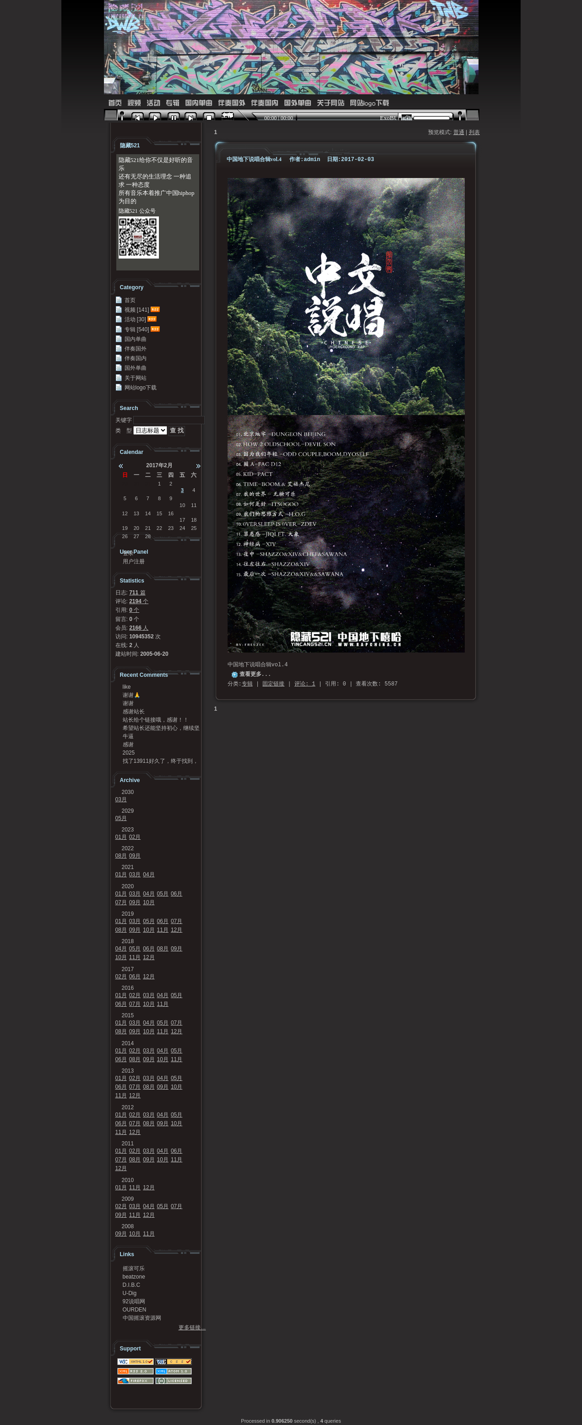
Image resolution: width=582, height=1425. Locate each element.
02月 (135, 837)
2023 (128, 829)
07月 (121, 902)
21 (148, 528)
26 (125, 536)
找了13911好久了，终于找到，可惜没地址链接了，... (160, 761)
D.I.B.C (132, 1285)
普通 (458, 132)
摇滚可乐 (134, 1268)
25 (193, 528)
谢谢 (128, 703)
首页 (115, 103)
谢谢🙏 (132, 695)
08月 (121, 856)
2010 (128, 1180)
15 (159, 513)
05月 (121, 818)
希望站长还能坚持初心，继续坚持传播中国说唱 (161, 728)
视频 (134, 103)
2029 (128, 811)
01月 (121, 837)
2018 (128, 941)
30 (136, 483)
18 (193, 520)
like (127, 687)
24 (182, 528)
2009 (128, 1199)
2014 (128, 1043)
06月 (176, 894)
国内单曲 (198, 103)
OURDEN (135, 1309)
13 (136, 513)
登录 (128, 553)
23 (171, 528)
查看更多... (255, 674)
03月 (121, 799)
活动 (153, 103)
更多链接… (192, 1327)
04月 (148, 874)
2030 (128, 792)
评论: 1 (304, 684)
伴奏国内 (264, 103)
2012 (128, 1107)
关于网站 (330, 103)
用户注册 (134, 561)
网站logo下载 (369, 103)
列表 (474, 132)
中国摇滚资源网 (142, 1318)
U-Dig (130, 1293)
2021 (128, 867)
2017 (128, 969)
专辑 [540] (137, 329)
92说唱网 (134, 1301)
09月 (135, 856)
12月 (176, 930)
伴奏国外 (231, 103)
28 (148, 536)
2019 (128, 914)
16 (171, 513)
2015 (128, 1015)
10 (182, 505)
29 (125, 483)
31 (148, 483)
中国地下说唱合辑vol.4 (254, 159)
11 (193, 505)
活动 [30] (135, 319)
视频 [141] (137, 310)
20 (136, 528)
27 (136, 536)
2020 (128, 886)
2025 (129, 753)
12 (125, 513)
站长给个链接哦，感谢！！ (156, 720)
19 (125, 528)
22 (159, 528)
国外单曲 (297, 103)
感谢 (128, 744)
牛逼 (128, 736)
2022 (128, 848)
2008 (128, 1226)
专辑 (172, 103)
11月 (163, 930)
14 (148, 513)
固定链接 (273, 684)
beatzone (134, 1277)
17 (182, 520)
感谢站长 (134, 711)
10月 (148, 902)
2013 (128, 1071)
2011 (128, 1143)
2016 (128, 988)
